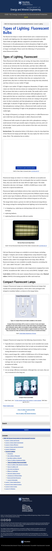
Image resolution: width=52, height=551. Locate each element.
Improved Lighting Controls (13, 473)
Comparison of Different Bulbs (14, 475)
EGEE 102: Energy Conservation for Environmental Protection (26, 14)
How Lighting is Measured (13, 456)
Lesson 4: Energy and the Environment (14, 447)
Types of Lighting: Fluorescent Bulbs (17, 462)
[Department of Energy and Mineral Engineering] (26, 8)
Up (26, 411)
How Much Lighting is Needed (14, 458)
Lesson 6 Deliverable (12, 480)
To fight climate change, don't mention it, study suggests (28, 400)
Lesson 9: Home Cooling (11, 486)
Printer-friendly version (8, 406)
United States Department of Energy (27, 333)
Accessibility (33, 545)
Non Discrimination (26, 545)
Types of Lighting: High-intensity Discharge (26, 413)
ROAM (21, 525)
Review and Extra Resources (14, 478)
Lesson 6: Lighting (38, 24)
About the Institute (32, 535)
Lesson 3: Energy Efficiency (11, 445)
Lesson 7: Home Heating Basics (13, 482)
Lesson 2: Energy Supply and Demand (14, 442)
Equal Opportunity (41, 545)
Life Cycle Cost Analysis (13, 469)
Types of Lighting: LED (12, 467)
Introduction (10, 453)
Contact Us (39, 535)
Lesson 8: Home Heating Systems (13, 484)
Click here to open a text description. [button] (26, 168)
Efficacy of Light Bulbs (12, 471)
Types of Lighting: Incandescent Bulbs (26, 409)
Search (26, 430)
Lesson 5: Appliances (10, 449)
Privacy (19, 545)
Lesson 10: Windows (10, 489)
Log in (26, 17)
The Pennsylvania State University (9, 545)
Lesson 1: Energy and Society (12, 440)
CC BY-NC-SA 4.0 (35, 171)
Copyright (48, 545)
